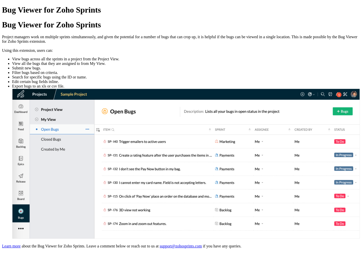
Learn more (11, 246)
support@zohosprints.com (181, 246)
